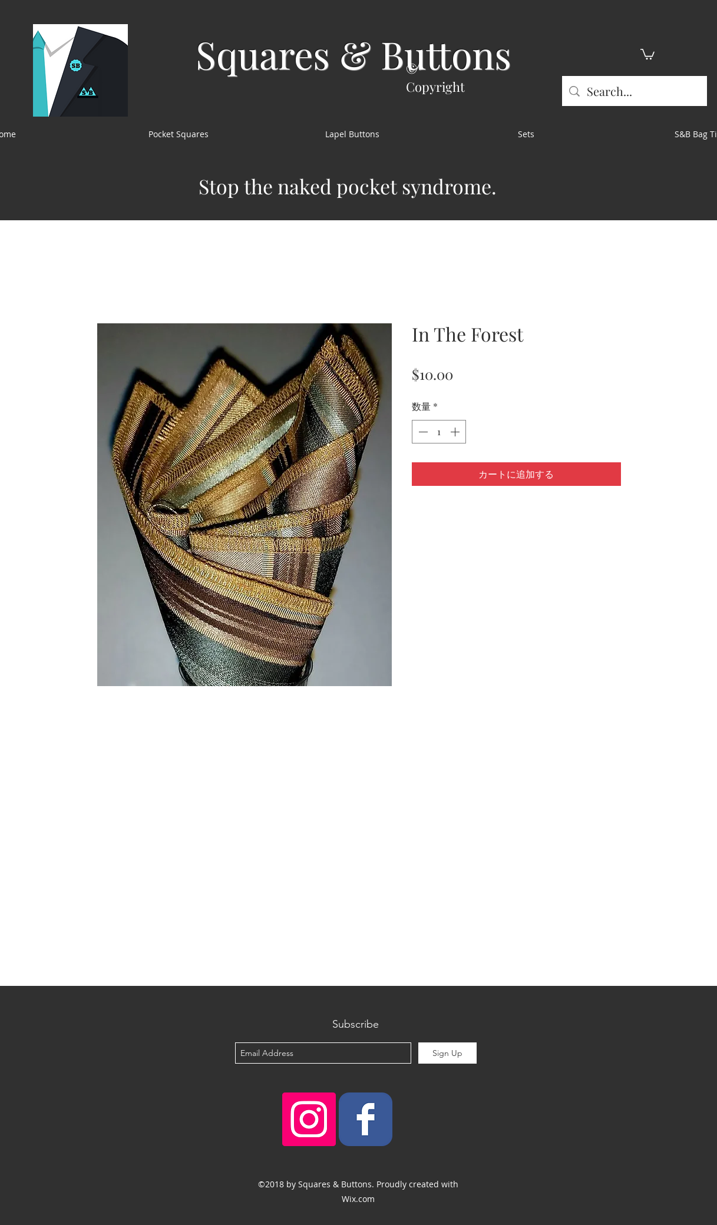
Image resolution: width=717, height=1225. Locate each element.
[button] (647, 53)
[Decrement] (422, 432)
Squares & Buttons (353, 54)
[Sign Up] (447, 1053)
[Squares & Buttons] (365, 1119)
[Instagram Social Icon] (309, 1119)
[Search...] (634, 91)
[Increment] (456, 432)
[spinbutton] (439, 432)
